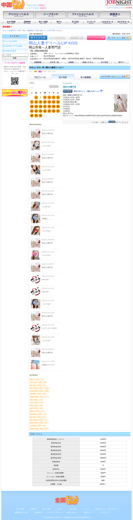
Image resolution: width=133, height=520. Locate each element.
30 (40, 116)
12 (54, 102)
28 (32, 116)
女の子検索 (11, 22)
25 (49, 111)
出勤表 (71, 62)
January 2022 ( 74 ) (38, 385)
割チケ (59, 22)
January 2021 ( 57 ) (38, 417)
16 (40, 106)
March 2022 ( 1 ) (37, 379)
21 (32, 111)
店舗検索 (27, 22)
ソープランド (51, 15)
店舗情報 (38, 62)
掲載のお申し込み (21, 512)
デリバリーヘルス (19, 15)
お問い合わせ (71, 512)
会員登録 (129, 8)
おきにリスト (119, 8)
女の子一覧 (55, 62)
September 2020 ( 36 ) (39, 428)
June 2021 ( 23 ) (37, 402)
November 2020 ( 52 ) (39, 423)
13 (58, 102)
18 (49, 106)
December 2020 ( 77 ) (39, 420)
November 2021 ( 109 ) (39, 391)
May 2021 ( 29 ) (36, 405)
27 (58, 111)
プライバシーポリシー (55, 512)
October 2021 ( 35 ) (38, 394)
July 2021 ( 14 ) (36, 400)
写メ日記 (75, 22)
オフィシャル (38, 37)
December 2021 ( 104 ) (39, 388)
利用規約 (38, 512)
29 (36, 116)
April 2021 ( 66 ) (36, 408)
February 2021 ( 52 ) (38, 414)
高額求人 (115, 15)
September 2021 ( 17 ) (39, 397)
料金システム (88, 62)
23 (40, 111)
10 (45, 102)
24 (45, 111)
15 (36, 106)
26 (54, 111)
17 (45, 106)
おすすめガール (123, 22)
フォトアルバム (85, 77)
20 (58, 106)
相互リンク (88, 512)
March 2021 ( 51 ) (37, 411)
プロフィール (40, 77)
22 (36, 111)
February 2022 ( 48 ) (38, 382)
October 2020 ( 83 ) (38, 425)
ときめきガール (107, 22)
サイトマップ (105, 512)
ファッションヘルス (83, 15)
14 (32, 106)
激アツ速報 (43, 22)
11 (49, 102)
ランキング (91, 22)
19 (54, 106)
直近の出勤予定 (69, 87)
